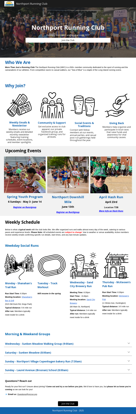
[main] (68, 27)
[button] (129, 343)
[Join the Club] (68, 40)
